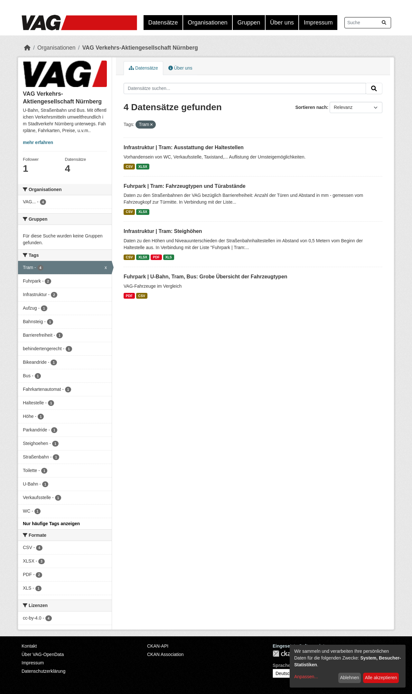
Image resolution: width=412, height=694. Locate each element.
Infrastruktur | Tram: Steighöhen (163, 231)
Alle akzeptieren (381, 677)
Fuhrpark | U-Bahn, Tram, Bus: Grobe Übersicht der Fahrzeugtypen (205, 276)
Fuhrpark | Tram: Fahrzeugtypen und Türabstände (185, 186)
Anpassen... (306, 676)
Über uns (282, 22)
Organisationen (207, 22)
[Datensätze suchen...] (367, 22)
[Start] (27, 47)
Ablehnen (349, 677)
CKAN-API (157, 646)
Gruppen (249, 22)
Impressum (318, 22)
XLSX (142, 167)
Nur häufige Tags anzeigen (51, 523)
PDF (156, 257)
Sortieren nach (311, 107)
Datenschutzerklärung (43, 671)
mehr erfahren (38, 142)
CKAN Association (165, 654)
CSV (129, 167)
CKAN (284, 653)
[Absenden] (384, 22)
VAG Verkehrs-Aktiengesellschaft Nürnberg (140, 47)
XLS (168, 257)
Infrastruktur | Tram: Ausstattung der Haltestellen (184, 147)
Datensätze (163, 22)
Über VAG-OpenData (43, 654)
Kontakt (29, 646)
